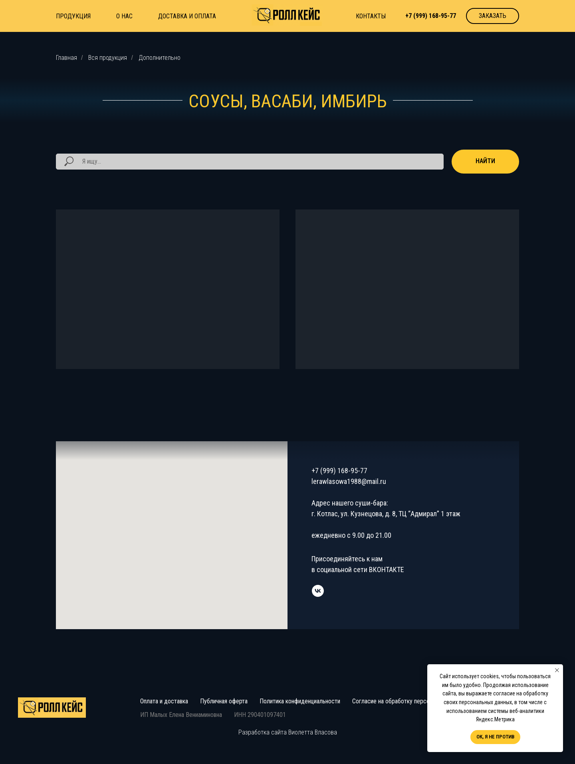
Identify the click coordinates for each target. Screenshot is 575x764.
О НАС (124, 16)
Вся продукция (107, 57)
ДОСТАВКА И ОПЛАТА (187, 16)
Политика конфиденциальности (300, 701)
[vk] (318, 591)
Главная (66, 57)
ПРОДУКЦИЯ (73, 16)
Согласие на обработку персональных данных (411, 701)
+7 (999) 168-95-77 (339, 470)
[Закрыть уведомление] (557, 670)
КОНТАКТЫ (371, 16)
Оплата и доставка (164, 701)
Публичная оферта (224, 701)
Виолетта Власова (312, 732)
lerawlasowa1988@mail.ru (348, 481)
